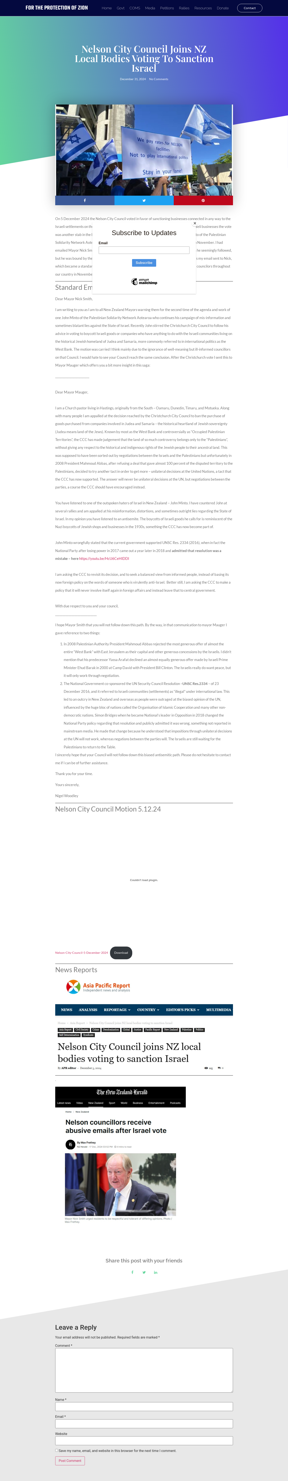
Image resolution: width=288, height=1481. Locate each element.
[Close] (195, 223)
